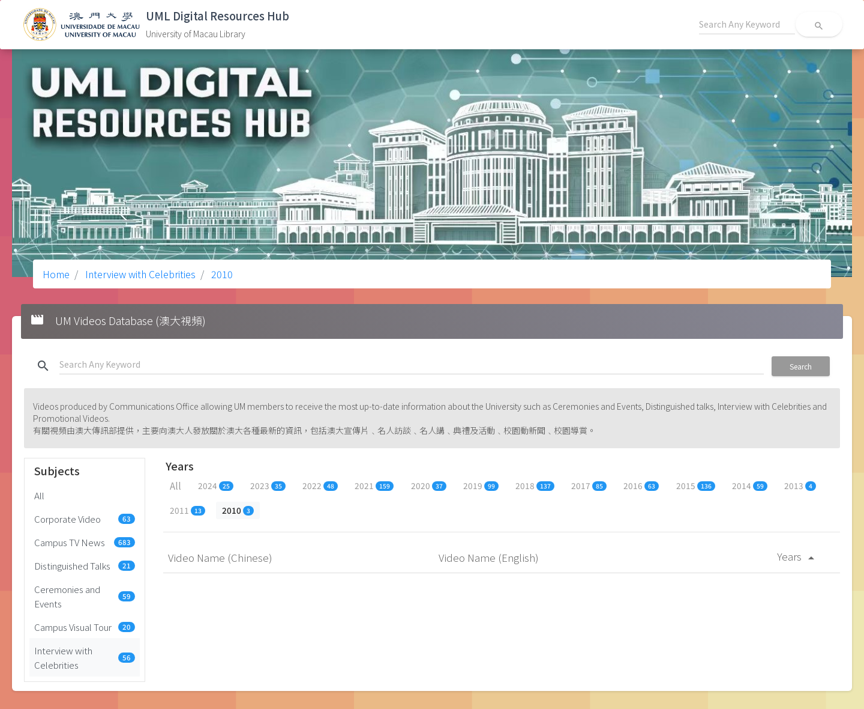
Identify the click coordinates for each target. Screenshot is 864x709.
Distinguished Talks (84, 565)
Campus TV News (84, 542)
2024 (215, 485)
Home (56, 274)
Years (797, 556)
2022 (320, 485)
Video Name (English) (490, 557)
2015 (695, 485)
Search (801, 366)
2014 (749, 485)
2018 (534, 485)
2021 (374, 485)
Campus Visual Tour (84, 626)
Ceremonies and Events (84, 596)
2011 (187, 510)
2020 (428, 485)
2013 (800, 485)
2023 (268, 485)
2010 (221, 274)
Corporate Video (84, 518)
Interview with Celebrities (139, 274)
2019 (481, 485)
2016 (641, 485)
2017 (589, 485)
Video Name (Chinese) (221, 557)
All (39, 495)
